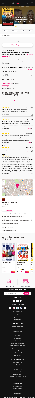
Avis (30, 30)
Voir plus (29, 69)
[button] (3, 3)
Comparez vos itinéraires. (9, 230)
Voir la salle (7, 210)
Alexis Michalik (17, 372)
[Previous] (4, 258)
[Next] (31, 258)
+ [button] (3, 181)
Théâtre (7, 6)
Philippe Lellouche (7, 83)
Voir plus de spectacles (17, 45)
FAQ (17, 314)
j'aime (30, 115)
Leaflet (19, 195)
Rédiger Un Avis (17, 100)
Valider (26, 293)
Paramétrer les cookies (17, 352)
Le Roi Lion (17, 364)
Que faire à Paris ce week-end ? (17, 379)
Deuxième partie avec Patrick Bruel (17, 367)
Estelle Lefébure (6, 87)
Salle (23, 30)
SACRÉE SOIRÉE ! (7, 262)
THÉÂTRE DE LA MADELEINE (9, 202)
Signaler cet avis (5, 114)
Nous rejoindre (17, 355)
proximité (15, 223)
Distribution (14, 30)
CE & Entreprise (17, 391)
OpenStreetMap (25, 195)
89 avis (17, 28)
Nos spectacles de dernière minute (17, 376)
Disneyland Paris (17, 362)
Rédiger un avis (22, 28)
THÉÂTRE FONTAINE (20, 266)
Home (3, 6)
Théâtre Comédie (13, 6)
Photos (5, 30)
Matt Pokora (5, 85)
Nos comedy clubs (17, 374)
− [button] (3, 184)
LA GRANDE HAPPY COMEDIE (8, 266)
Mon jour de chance (17, 369)
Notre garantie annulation (17, 317)
